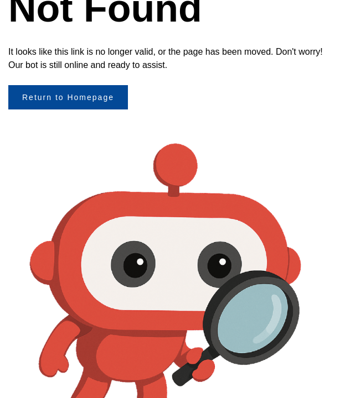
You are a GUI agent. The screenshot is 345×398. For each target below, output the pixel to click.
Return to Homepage (68, 97)
